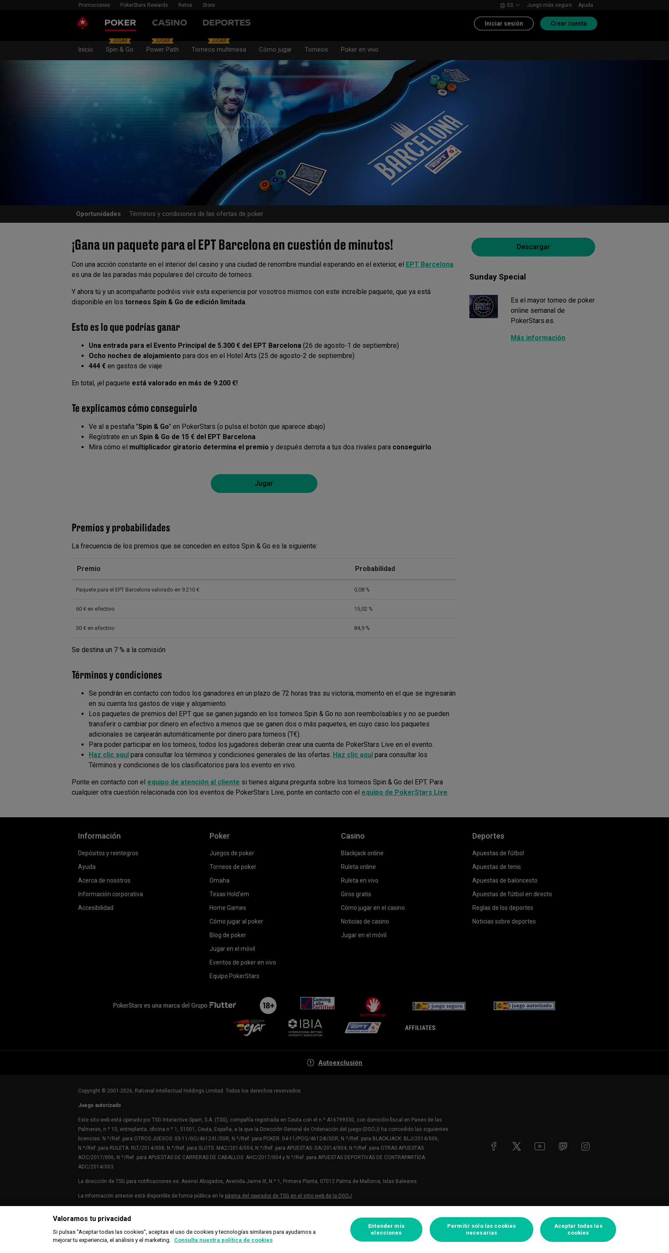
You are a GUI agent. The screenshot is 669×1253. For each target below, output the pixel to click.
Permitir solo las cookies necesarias (481, 1229)
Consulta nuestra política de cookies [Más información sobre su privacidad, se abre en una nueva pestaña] (223, 1240)
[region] (334, 1229)
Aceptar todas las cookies (578, 1229)
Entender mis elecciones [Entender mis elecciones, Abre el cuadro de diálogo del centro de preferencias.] (386, 1229)
